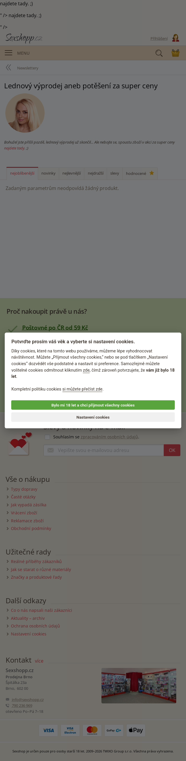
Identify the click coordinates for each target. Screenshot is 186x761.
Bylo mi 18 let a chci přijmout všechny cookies (93, 405)
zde (86, 370)
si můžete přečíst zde (82, 389)
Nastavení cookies (93, 417)
